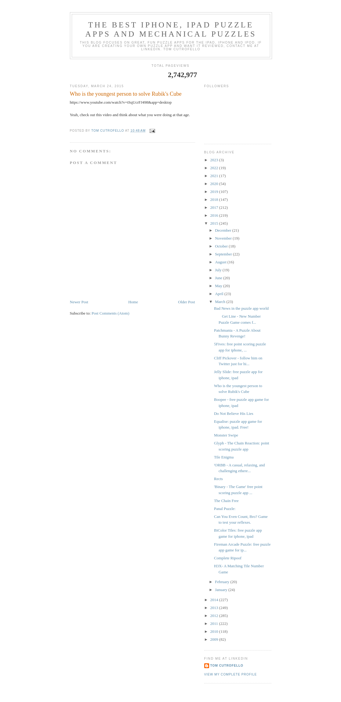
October (222, 246)
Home (133, 302)
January (221, 589)
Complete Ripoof (227, 558)
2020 (214, 183)
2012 (214, 615)
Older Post (186, 302)
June (219, 278)
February (222, 581)
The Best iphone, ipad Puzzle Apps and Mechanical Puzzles (170, 29)
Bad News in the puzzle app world (241, 308)
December (223, 230)
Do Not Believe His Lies (233, 413)
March (220, 301)
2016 (214, 215)
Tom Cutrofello (227, 665)
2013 (214, 607)
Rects (218, 478)
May (219, 285)
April (219, 293)
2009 (214, 639)
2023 (214, 160)
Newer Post (79, 302)
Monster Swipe (226, 435)
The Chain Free (226, 500)
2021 (214, 175)
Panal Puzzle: (224, 508)
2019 (214, 191)
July (219, 270)
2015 (214, 223)
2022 (214, 168)
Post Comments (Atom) (110, 313)
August (221, 262)
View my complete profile (230, 674)
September (224, 254)
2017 (214, 207)
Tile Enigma (224, 457)
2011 (214, 623)
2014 (214, 599)
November (224, 238)
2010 (214, 631)
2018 (214, 199)
